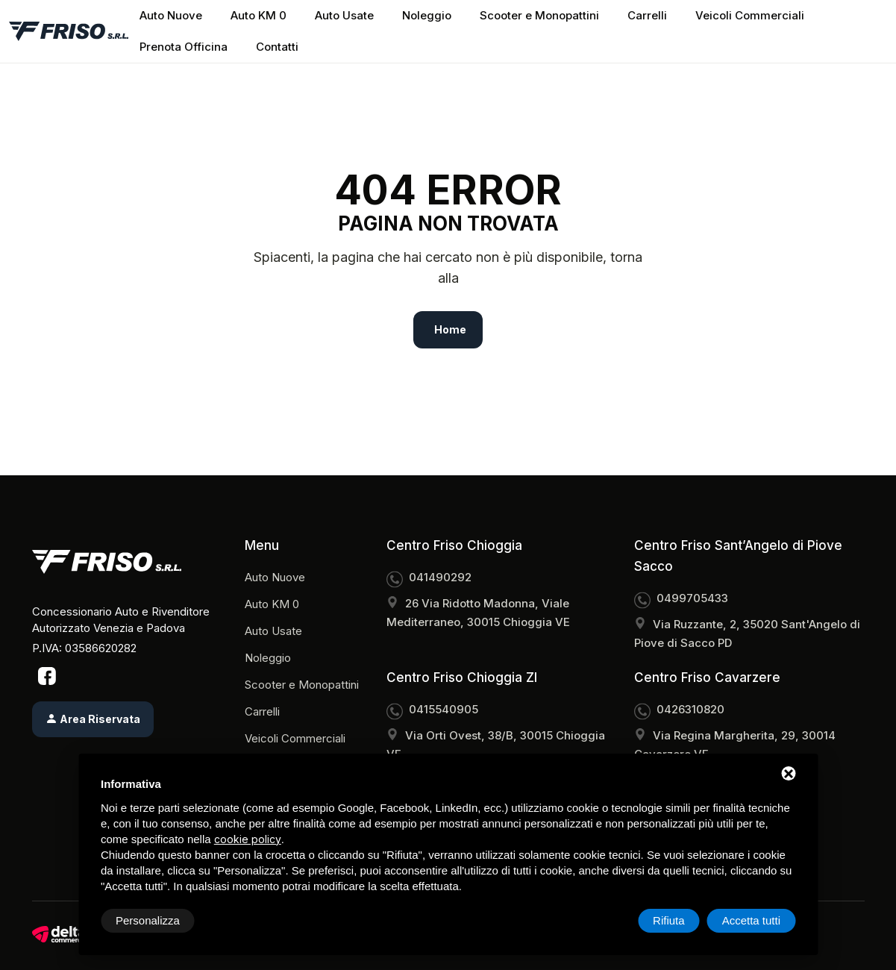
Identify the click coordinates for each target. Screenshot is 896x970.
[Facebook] (47, 675)
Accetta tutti (751, 920)
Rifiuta (669, 920)
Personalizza (148, 920)
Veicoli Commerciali (749, 15)
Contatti (277, 47)
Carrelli (647, 15)
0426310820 (690, 709)
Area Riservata (93, 719)
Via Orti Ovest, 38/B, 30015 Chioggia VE (495, 744)
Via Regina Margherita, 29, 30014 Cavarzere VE (735, 744)
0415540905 (443, 709)
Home (450, 329)
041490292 (440, 577)
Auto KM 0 (258, 15)
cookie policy (247, 839)
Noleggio (426, 15)
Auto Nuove (171, 15)
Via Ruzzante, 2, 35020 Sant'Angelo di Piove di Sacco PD (747, 633)
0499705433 (692, 598)
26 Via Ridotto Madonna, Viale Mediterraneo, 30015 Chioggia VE (478, 612)
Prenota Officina (184, 47)
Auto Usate (344, 15)
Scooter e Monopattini (539, 15)
